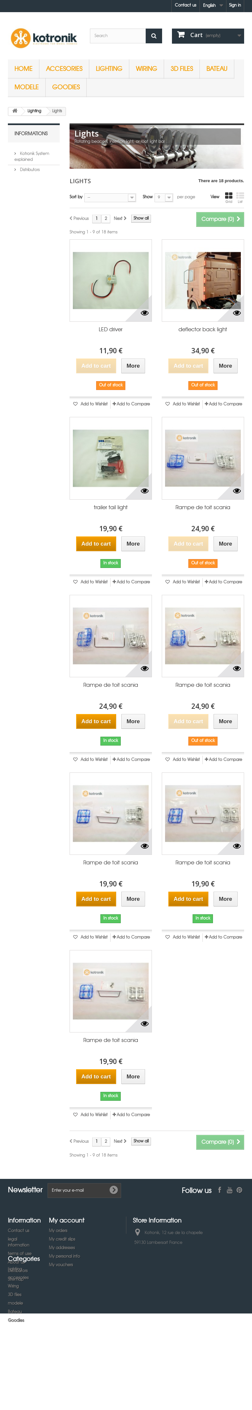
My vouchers (61, 1265)
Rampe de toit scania (203, 507)
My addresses (62, 1248)
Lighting (109, 68)
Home (23, 68)
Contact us (185, 5)
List (240, 198)
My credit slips (62, 1239)
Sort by (76, 197)
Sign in (235, 5)
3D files (182, 68)
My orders (58, 1231)
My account (66, 1220)
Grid (228, 198)
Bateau (216, 68)
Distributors (29, 167)
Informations (31, 133)
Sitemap (16, 1279)
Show (148, 197)
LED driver (110, 330)
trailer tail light (111, 507)
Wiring (146, 68)
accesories (64, 68)
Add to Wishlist (93, 404)
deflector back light (202, 330)
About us (16, 1262)
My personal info (64, 1256)
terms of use (20, 1254)
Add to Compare (133, 404)
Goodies (66, 86)
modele (26, 86)
